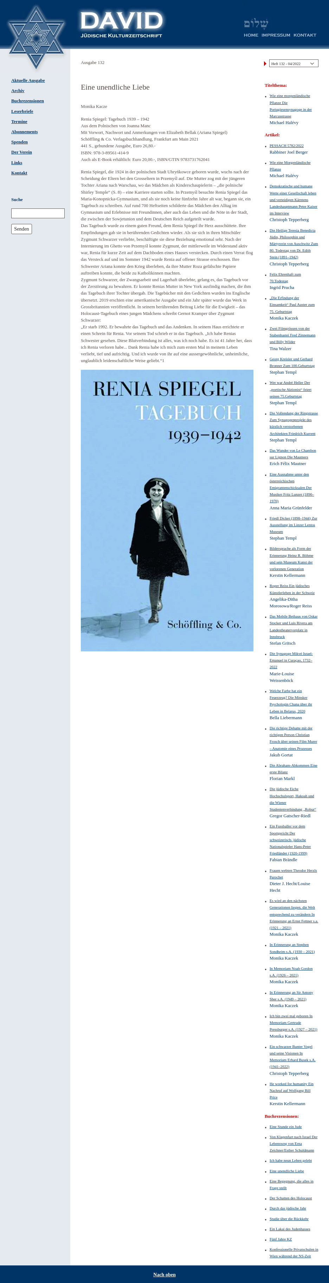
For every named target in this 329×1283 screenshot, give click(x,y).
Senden (21, 229)
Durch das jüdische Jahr (288, 1208)
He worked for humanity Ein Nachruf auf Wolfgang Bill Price (292, 1090)
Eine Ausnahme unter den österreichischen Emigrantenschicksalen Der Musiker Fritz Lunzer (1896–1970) (292, 487)
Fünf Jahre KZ (281, 1239)
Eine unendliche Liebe (287, 1171)
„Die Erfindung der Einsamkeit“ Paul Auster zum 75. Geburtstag (292, 304)
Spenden (19, 142)
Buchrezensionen (27, 100)
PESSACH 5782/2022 (287, 145)
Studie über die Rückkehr (289, 1219)
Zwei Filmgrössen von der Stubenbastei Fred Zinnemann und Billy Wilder (292, 335)
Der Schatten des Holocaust (291, 1198)
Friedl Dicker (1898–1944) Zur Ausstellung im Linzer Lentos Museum (293, 525)
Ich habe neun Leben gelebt (291, 1160)
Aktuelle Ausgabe (28, 80)
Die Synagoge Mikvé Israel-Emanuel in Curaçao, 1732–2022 (291, 660)
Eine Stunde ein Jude (286, 1126)
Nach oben (164, 1274)
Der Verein (21, 152)
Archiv (17, 90)
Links (16, 162)
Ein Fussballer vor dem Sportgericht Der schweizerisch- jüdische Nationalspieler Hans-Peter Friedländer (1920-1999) (290, 839)
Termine (19, 121)
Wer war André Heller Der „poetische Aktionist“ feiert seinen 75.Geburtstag (290, 389)
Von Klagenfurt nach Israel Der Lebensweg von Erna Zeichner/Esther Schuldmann (293, 1143)
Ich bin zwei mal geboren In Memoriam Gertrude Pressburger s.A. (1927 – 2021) (293, 1022)
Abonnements (24, 131)
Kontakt (19, 172)
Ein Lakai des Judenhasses (290, 1229)
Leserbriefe (22, 111)
